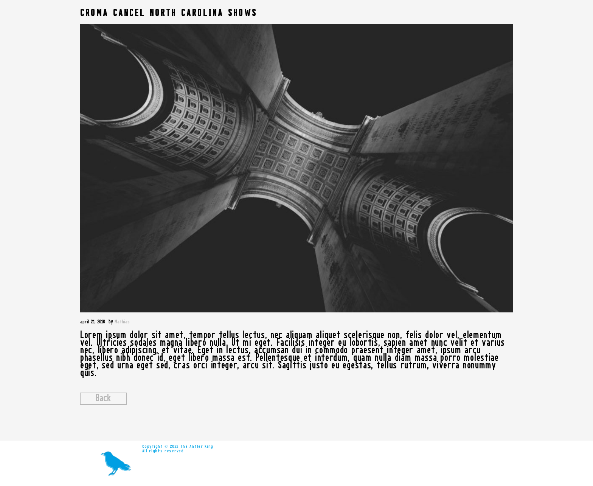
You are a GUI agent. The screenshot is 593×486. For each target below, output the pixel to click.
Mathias (122, 322)
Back (103, 398)
